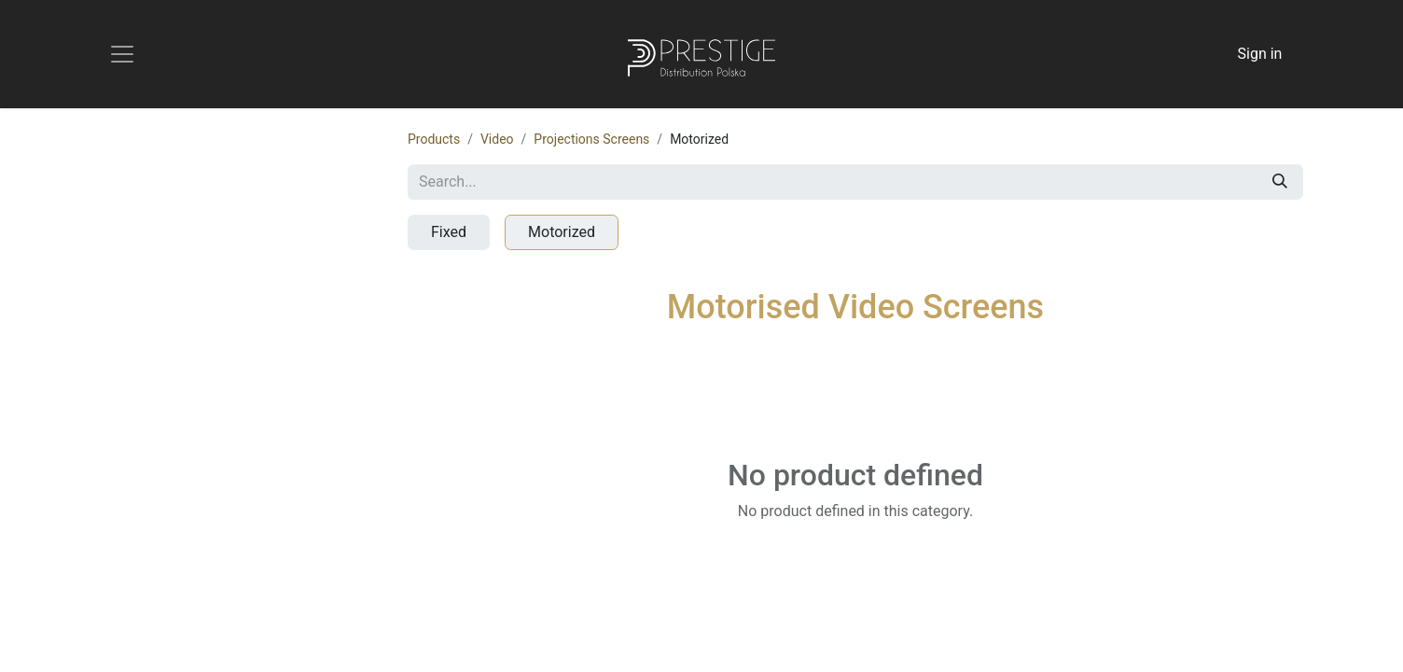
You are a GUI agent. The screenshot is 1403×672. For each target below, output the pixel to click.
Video (497, 139)
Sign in (1260, 54)
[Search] (1280, 182)
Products (434, 139)
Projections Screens (591, 139)
